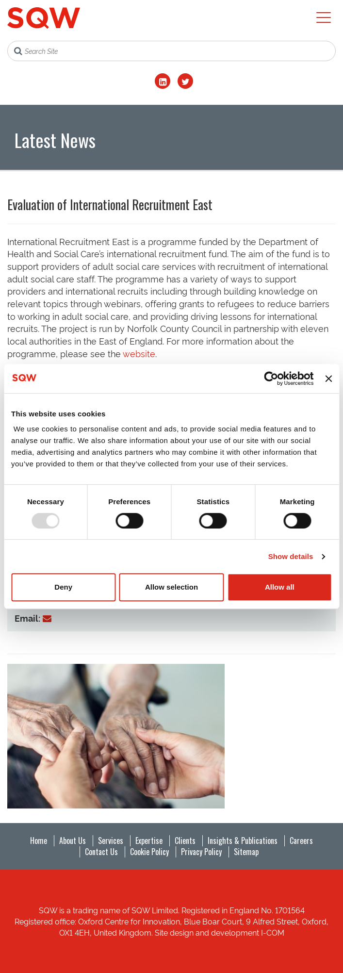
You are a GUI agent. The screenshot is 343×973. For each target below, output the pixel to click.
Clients (185, 840)
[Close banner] (328, 378)
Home (38, 840)
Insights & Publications (243, 840)
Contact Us (101, 852)
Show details (290, 556)
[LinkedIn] (162, 81)
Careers (301, 840)
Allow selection (171, 587)
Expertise (149, 840)
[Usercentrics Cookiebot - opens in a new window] (271, 378)
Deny (63, 587)
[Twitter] (185, 81)
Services (110, 840)
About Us (72, 840)
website (139, 353)
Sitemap (246, 852)
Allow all (279, 587)
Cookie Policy (149, 852)
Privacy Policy (201, 852)
